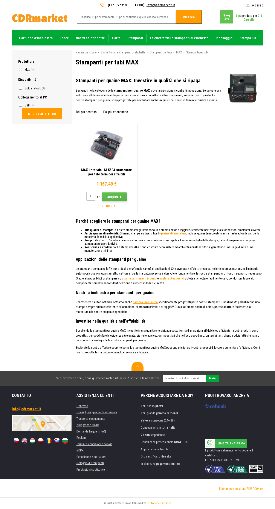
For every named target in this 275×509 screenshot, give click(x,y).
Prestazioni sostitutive (90, 470)
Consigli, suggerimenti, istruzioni (96, 412)
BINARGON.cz (255, 488)
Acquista (114, 197)
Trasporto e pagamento (90, 419)
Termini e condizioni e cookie (94, 444)
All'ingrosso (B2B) (87, 425)
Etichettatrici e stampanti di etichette (123, 52)
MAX (179, 52)
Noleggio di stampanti (90, 463)
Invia (212, 378)
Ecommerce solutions (232, 488)
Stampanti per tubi (161, 52)
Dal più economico (115, 112)
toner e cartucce (161, 503)
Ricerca (189, 17)
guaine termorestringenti (139, 278)
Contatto (82, 406)
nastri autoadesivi (171, 278)
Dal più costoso (86, 112)
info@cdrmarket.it (161, 5)
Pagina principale (86, 52)
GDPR (80, 450)
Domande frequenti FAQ (91, 431)
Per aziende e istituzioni (91, 457)
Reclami (81, 438)
